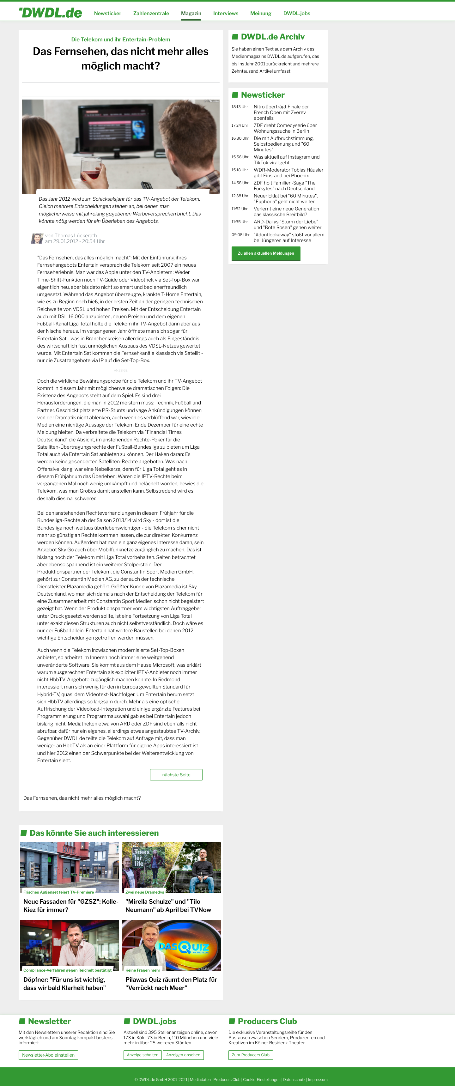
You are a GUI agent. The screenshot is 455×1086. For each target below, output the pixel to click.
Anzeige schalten (142, 1055)
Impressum (318, 1079)
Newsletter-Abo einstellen (48, 1055)
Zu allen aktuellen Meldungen (266, 253)
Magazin (191, 13)
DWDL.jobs (297, 13)
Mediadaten (200, 1079)
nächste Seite (176, 775)
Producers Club (227, 1079)
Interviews (226, 13)
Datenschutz (294, 1079)
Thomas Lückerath (75, 236)
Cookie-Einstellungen (262, 1079)
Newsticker (107, 13)
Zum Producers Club (251, 1055)
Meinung (260, 13)
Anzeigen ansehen (183, 1055)
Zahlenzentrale (151, 13)
